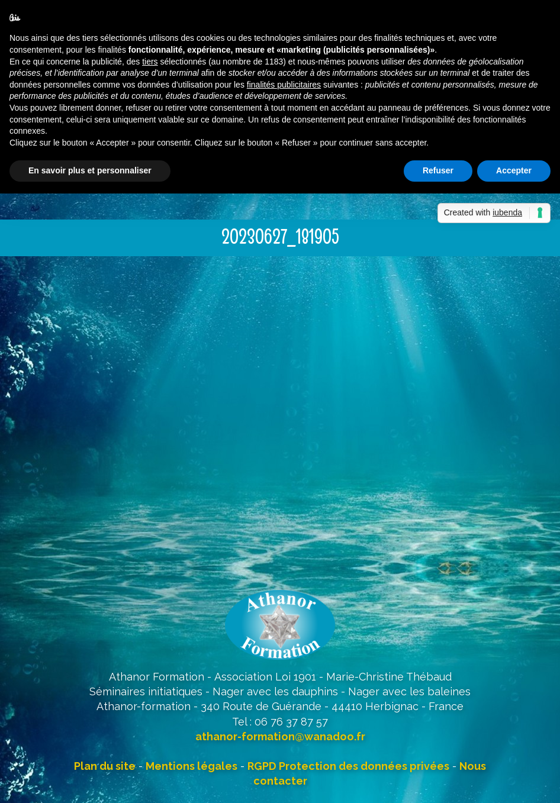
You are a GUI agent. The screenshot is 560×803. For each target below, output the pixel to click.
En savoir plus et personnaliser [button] (90, 170)
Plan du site (105, 766)
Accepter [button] (514, 170)
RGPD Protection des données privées (348, 766)
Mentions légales (191, 766)
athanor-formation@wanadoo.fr (280, 736)
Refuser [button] (438, 170)
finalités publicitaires (284, 84)
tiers (149, 61)
